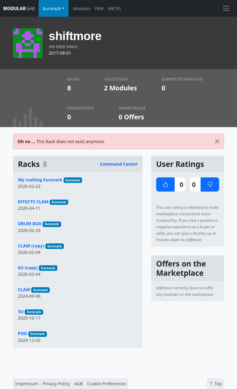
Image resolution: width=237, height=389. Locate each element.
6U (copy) (28, 268)
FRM (99, 8)
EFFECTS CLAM (33, 202)
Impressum (26, 384)
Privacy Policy (56, 384)
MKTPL (115, 8)
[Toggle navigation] (226, 8)
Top (215, 384)
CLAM (24, 289)
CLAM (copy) (31, 246)
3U (21, 311)
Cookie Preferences (106, 384)
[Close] (217, 141)
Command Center (119, 164)
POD (22, 333)
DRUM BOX (29, 223)
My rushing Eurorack (40, 180)
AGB (78, 384)
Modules (81, 8)
